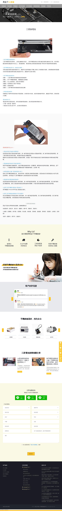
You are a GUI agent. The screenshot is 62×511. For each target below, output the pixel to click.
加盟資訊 (4, 476)
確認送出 (31, 453)
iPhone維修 (22, 6)
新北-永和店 (25, 480)
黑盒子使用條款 (34, 444)
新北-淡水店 (25, 469)
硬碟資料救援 (36, 6)
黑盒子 (8, 2)
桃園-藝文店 (25, 471)
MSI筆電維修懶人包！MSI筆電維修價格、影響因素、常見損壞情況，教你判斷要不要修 (50, 483)
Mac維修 (10, 6)
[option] (31, 299)
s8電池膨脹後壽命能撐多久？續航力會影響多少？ (23, 360)
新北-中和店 (25, 482)
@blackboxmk (55, 2)
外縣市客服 (44, 397)
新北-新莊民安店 (26, 473)
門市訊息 (49, 6)
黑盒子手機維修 (7, 16)
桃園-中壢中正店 (26, 478)
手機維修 (15, 6)
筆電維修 (4, 6)
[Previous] (12, 299)
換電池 (23, 16)
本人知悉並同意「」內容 (31, 444)
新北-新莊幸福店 (26, 484)
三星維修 (16, 16)
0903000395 (44, 2)
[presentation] (31, 448)
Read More (19, 371)
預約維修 (43, 6)
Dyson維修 (29, 6)
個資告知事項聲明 (6, 506)
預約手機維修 (5, 474)
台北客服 (21, 397)
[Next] (50, 299)
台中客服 (33, 397)
